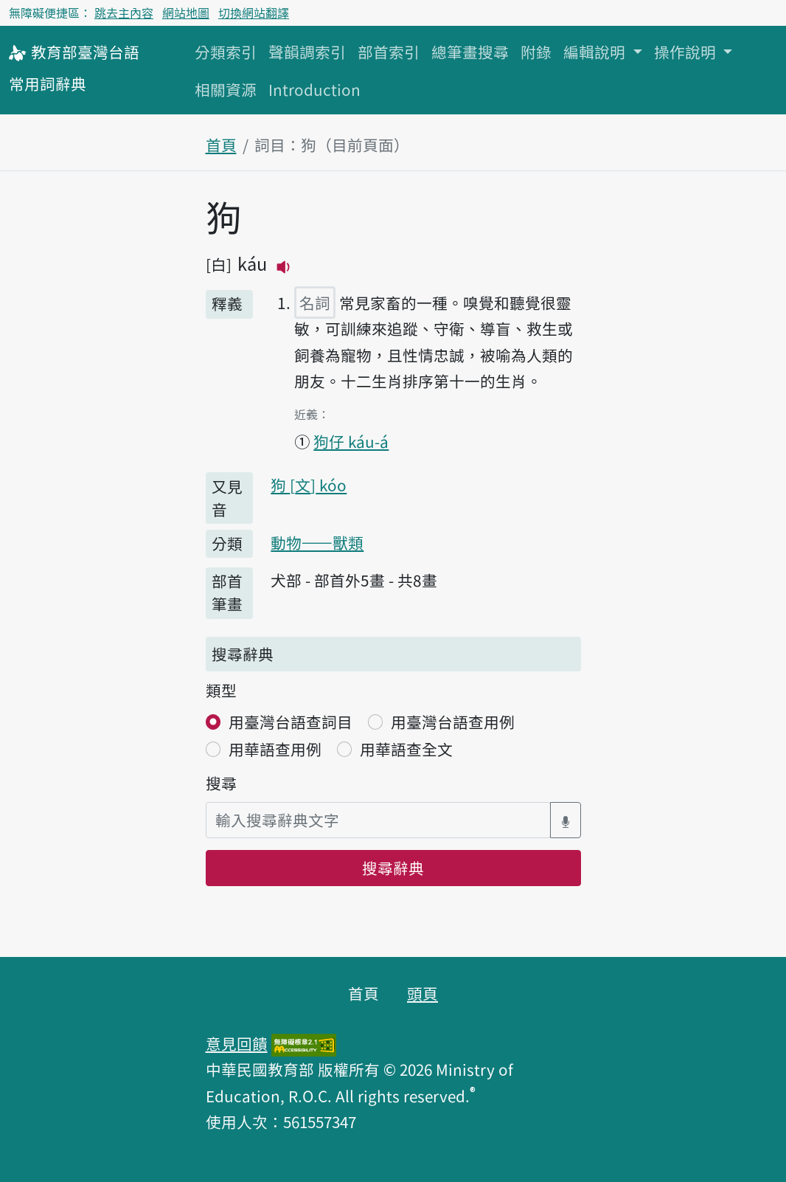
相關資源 (226, 89)
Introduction (314, 89)
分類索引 (226, 52)
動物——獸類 (317, 542)
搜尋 (221, 783)
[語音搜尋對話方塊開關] (565, 820)
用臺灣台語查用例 (453, 722)
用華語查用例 (275, 749)
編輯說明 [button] (596, 52)
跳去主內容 (123, 12)
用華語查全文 (406, 749)
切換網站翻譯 (253, 12)
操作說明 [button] (687, 52)
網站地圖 (185, 12)
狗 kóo (309, 485)
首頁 (221, 145)
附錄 (536, 52)
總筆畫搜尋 (470, 52)
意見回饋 (237, 1043)
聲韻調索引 (307, 52)
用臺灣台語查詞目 (290, 722)
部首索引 (389, 52)
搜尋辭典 (393, 868)
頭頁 (422, 993)
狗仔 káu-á (351, 441)
